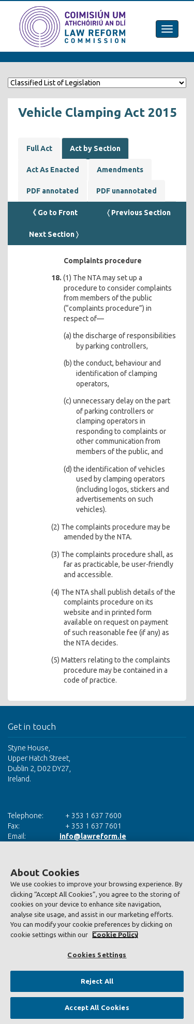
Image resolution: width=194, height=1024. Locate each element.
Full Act (39, 148)
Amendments (120, 169)
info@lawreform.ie (92, 836)
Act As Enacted (52, 169)
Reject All (97, 981)
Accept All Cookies (97, 1007)
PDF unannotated (126, 191)
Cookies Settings (96, 954)
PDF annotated (52, 191)
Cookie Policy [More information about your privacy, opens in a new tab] (115, 934)
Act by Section (95, 148)
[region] (97, 932)
